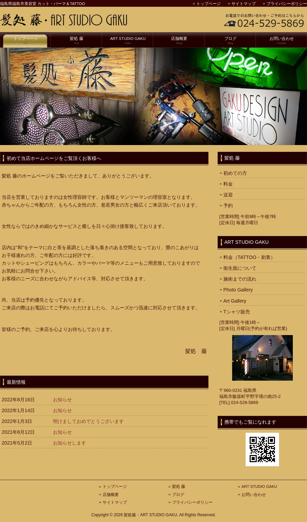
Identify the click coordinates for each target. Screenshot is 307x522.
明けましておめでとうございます (88, 421)
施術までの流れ (239, 279)
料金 (228, 184)
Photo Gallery (238, 289)
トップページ (208, 4)
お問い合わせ (281, 41)
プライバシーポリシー (287, 4)
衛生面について (239, 268)
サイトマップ (243, 4)
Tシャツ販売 (236, 311)
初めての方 (235, 173)
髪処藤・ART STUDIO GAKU (150, 515)
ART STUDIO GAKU (128, 41)
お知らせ (62, 399)
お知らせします (69, 443)
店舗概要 (179, 41)
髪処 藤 (76, 41)
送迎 (228, 194)
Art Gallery (234, 301)
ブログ (230, 41)
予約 (228, 205)
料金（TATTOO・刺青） (249, 257)
